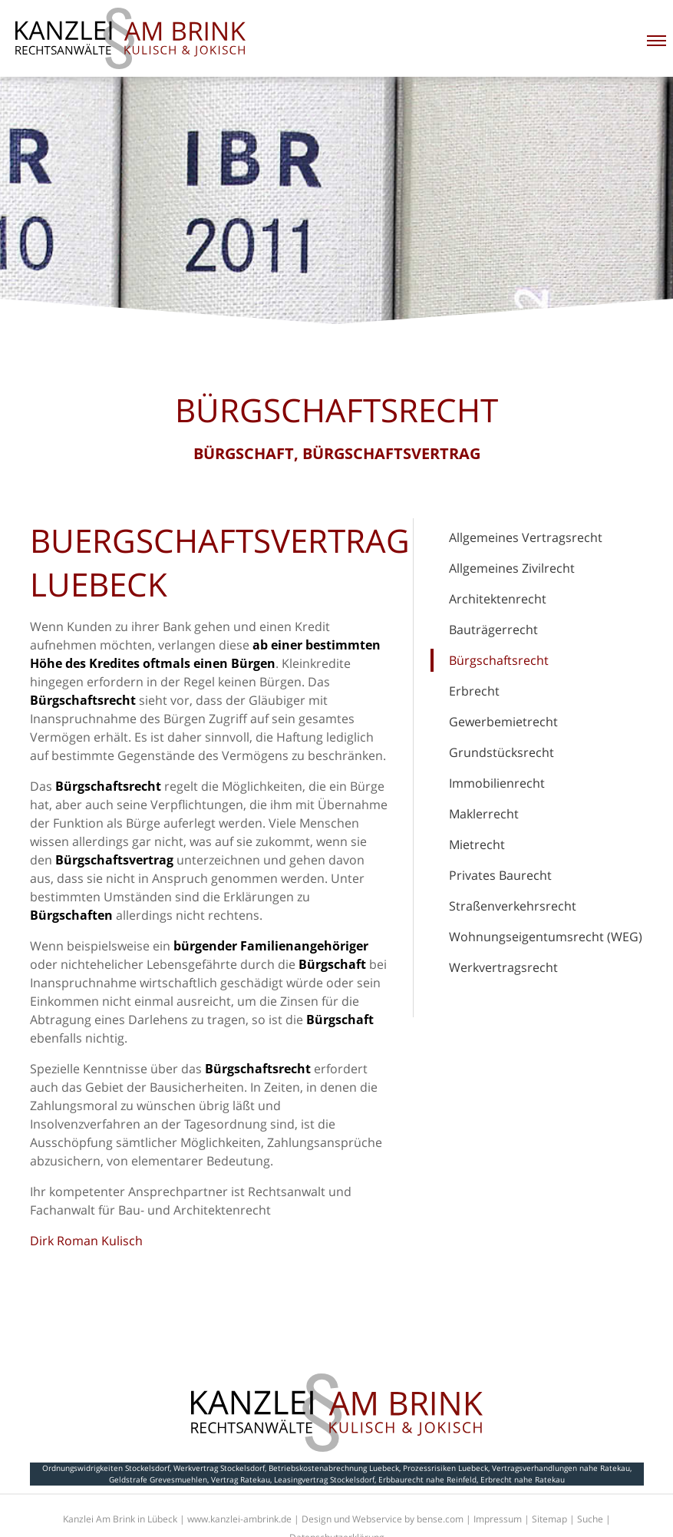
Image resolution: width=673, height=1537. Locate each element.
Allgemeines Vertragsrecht (525, 537)
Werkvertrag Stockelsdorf (219, 1468)
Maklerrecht (484, 813)
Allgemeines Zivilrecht (512, 568)
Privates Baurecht (500, 875)
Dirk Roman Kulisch (86, 1240)
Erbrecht (474, 691)
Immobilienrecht (497, 783)
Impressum (497, 1518)
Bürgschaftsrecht (499, 660)
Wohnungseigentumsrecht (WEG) (545, 936)
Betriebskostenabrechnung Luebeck (334, 1468)
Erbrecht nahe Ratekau (522, 1479)
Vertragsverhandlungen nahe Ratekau (561, 1468)
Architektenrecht (497, 598)
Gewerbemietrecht (503, 721)
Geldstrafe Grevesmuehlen (158, 1479)
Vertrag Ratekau (240, 1479)
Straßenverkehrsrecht (512, 905)
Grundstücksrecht (501, 752)
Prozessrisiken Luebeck (445, 1468)
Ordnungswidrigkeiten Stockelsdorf (106, 1468)
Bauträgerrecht (493, 629)
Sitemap (549, 1518)
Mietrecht (477, 844)
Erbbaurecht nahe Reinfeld (427, 1479)
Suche (590, 1518)
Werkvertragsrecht (503, 967)
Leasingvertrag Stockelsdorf (324, 1479)
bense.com (440, 1518)
